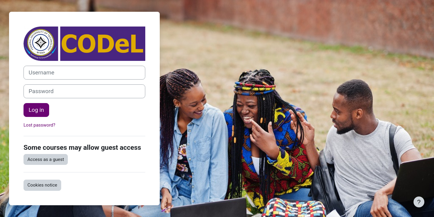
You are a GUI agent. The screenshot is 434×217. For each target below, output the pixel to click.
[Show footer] (419, 202)
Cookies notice (42, 185)
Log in (36, 110)
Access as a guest (45, 159)
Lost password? (39, 125)
